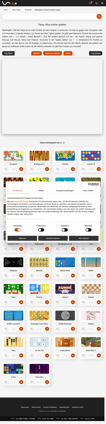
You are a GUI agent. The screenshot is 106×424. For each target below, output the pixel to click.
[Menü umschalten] (102, 3)
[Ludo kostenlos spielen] (99, 249)
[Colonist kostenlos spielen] (73, 169)
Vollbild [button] (36, 53)
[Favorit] (6, 169)
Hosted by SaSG (78, 407)
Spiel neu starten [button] (52, 53)
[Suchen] (99, 16)
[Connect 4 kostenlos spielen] (99, 169)
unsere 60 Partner (21, 201)
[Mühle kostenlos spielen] (99, 276)
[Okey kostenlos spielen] (21, 302)
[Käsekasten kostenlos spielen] (47, 249)
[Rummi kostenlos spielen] (73, 302)
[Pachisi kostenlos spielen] (47, 302)
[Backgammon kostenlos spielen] (47, 169)
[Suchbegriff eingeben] (52, 16)
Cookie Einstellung (50, 407)
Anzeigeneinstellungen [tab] (64, 190)
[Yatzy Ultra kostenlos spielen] (47, 382)
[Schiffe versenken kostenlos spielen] (21, 329)
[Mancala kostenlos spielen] (47, 276)
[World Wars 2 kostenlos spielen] (99, 355)
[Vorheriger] (4, 25)
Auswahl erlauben (53, 238)
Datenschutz (36, 407)
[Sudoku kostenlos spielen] (99, 329)
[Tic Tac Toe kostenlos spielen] (47, 355)
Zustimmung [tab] (17, 190)
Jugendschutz (64, 407)
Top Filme (8, 53)
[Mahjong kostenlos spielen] (21, 276)
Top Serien (95, 53)
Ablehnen (22, 238)
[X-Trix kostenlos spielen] (21, 382)
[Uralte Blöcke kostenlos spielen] (73, 355)
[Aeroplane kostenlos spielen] (21, 169)
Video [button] (68, 53)
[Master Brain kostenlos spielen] (73, 276)
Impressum (25, 407)
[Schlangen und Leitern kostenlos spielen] (47, 329)
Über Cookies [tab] (88, 190)
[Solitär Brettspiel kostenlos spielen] (73, 329)
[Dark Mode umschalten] (96, 3)
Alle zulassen (84, 238)
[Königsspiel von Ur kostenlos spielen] (73, 249)
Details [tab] (41, 190)
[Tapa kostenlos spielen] (21, 355)
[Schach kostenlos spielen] (99, 302)
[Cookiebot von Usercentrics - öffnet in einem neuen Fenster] (89, 184)
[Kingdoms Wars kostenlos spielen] (21, 249)
